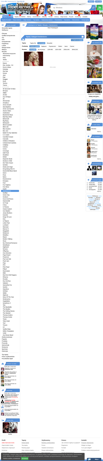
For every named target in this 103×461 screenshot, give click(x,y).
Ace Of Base (7, 97)
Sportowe (5, 349)
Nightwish (6, 247)
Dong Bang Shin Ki (9, 169)
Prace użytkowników (8, 356)
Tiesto (5, 319)
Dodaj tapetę (85, 20)
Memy (29, 17)
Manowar (6, 227)
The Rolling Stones (9, 311)
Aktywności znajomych (8, 447)
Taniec (5, 59)
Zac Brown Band (8, 335)
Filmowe (4, 33)
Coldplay (5, 145)
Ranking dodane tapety (28, 452)
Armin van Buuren (8, 109)
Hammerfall (6, 201)
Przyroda (4, 343)
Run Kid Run (7, 281)
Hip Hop (5, 71)
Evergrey (5, 181)
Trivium (5, 325)
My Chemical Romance (10, 243)
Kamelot (5, 215)
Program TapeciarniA (87, 442)
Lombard (5, 225)
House (5, 73)
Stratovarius (6, 299)
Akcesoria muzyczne (9, 53)
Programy (91, 199)
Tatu (4, 305)
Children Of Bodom (9, 141)
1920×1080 (58, 49)
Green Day (6, 195)
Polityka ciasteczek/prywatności (90, 450)
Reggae (5, 79)
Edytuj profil (5, 452)
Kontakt (64, 447)
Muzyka (4, 51)
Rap (4, 77)
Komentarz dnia (96, 82)
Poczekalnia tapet (7, 358)
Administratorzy (96, 163)
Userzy (56, 17)
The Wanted (6, 313)
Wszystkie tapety (7, 28)
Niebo (95, 205)
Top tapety (36, 20)
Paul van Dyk (7, 259)
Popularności (52, 46)
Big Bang (5, 121)
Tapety (39, 25)
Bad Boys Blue (7, 117)
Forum (50, 17)
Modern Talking (7, 239)
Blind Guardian (7, 125)
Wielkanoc (5, 30)
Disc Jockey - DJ (8, 65)
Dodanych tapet (96, 180)
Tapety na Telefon (20, 17)
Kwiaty (99, 205)
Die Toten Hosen (8, 163)
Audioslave (6, 113)
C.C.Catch (6, 135)
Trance (5, 85)
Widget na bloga (86, 445)
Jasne (66, 46)
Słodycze (97, 199)
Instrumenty (6, 55)
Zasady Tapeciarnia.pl (68, 452)
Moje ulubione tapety (28, 450)
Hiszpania (94, 206)
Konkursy (78, 17)
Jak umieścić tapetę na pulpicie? (71, 442)
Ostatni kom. (96, 101)
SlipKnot (5, 295)
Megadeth (6, 231)
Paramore (6, 257)
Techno (5, 83)
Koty (95, 200)
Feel (4, 183)
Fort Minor (6, 187)
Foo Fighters (7, 185)
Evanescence (7, 179)
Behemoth (6, 119)
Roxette (5, 279)
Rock (4, 81)
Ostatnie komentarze (48, 447)
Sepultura (6, 289)
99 (51, 15)
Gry (3, 37)
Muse (4, 241)
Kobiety (89, 206)
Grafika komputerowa (8, 35)
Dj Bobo (5, 165)
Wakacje (89, 196)
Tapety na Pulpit (8, 17)
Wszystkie (49, 43)
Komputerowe (6, 41)
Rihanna (5, 277)
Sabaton (5, 283)
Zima (97, 209)
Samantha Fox (7, 285)
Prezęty (90, 197)
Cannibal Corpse (8, 137)
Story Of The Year (8, 297)
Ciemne (72, 46)
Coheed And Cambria (9, 143)
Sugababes (6, 301)
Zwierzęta (5, 351)
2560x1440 (66, 49)
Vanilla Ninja (6, 329)
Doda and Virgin (8, 167)
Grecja (97, 202)
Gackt (4, 189)
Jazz (4, 75)
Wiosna (98, 197)
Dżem (4, 173)
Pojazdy (4, 339)
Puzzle (71, 17)
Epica (4, 177)
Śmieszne (5, 347)
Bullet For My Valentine (10, 133)
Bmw (98, 200)
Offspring (5, 251)
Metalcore (6, 233)
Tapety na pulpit (6, 20)
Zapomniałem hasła (7, 445)
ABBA (4, 93)
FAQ (63, 450)
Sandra (5, 287)
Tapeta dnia (9, 420)
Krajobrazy (5, 43)
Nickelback (6, 245)
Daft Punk (6, 153)
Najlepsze (44, 46)
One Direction (7, 253)
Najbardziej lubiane (47, 20)
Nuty (4, 57)
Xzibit (4, 333)
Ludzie (4, 45)
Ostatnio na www (11, 363)
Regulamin (65, 445)
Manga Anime (6, 47)
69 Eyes (5, 91)
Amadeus (6, 103)
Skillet (4, 293)
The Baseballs (7, 307)
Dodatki (85, 17)
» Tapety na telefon (77, 40)
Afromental (6, 101)
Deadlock (6, 155)
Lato (94, 197)
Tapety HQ (33, 43)
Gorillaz (5, 193)
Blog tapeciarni (46, 452)
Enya (4, 175)
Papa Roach (6, 255)
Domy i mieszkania (95, 207)
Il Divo (5, 205)
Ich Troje (5, 203)
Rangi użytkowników (47, 450)
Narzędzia (67, 20)
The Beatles (6, 309)
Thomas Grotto (7, 317)
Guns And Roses (8, 199)
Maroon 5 (6, 229)
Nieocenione (75, 20)
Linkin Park (6, 223)
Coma (4, 149)
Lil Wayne (6, 221)
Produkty (4, 341)
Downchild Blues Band (10, 171)
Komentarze (36, 17)
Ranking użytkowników (48, 442)
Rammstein (6, 271)
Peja (4, 263)
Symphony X (7, 303)
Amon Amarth (7, 105)
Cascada (5, 139)
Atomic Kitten (7, 111)
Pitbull (5, 269)
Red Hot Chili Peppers (10, 275)
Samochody (5, 345)
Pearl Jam (6, 261)
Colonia (5, 147)
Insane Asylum (7, 209)
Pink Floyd (6, 267)
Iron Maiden (6, 211)
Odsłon (60, 46)
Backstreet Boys (8, 115)
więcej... (99, 131)
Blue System (7, 129)
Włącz (97, 459)
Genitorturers (7, 191)
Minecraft (92, 202)
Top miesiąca (96, 136)
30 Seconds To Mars (9, 89)
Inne (3, 39)
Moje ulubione (17, 20)
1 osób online (96, 124)
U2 (4, 327)
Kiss (4, 219)
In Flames (6, 207)
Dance (5, 63)
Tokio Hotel (6, 321)
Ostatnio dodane (34, 46)
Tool (4, 323)
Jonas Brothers (7, 213)
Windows (90, 205)
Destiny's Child (7, 161)
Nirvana (5, 249)
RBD (4, 273)
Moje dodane (27, 20)
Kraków (91, 200)
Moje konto (63, 17)
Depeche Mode (7, 159)
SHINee (5, 291)
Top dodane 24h (97, 42)
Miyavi (5, 237)
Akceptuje (25, 458)
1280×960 (50, 49)
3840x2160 (75, 49)
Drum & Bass (7, 67)
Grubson (5, 197)
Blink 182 (6, 127)
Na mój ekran (41, 49)
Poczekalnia (58, 20)
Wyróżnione (41, 43)
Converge (6, 151)
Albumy (44, 17)
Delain (5, 157)
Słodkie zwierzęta (95, 208)
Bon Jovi (5, 131)
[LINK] (15, 396)
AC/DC (5, 95)
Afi (3, 99)
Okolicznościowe (7, 337)
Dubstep (5, 69)
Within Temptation (8, 331)
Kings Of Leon (7, 217)
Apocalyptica (7, 107)
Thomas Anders (8, 315)
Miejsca (4, 49)
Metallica (5, 235)
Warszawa (98, 203)
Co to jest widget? (86, 447)
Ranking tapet (26, 447)
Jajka (100, 196)
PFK (4, 265)
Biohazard (6, 123)
